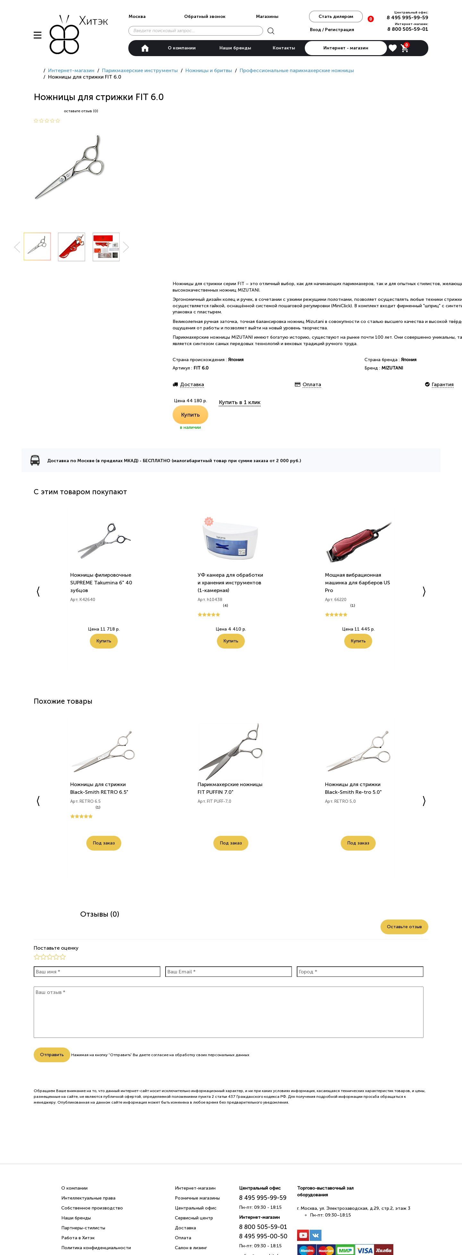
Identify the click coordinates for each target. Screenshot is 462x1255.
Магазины (267, 16)
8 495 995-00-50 (263, 1236)
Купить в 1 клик (240, 402)
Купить (190, 414)
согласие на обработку (173, 1055)
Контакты (284, 48)
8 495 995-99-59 (407, 17)
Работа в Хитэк (78, 1238)
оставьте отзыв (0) (81, 111)
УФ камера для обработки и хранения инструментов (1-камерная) (230, 583)
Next (126, 247)
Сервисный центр (194, 1218)
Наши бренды (235, 48)
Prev (17, 247)
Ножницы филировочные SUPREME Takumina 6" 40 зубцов (102, 583)
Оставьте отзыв (404, 926)
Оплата (183, 1238)
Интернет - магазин (345, 48)
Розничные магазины (197, 1198)
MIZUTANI (392, 368)
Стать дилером (336, 16)
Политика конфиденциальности (96, 1248)
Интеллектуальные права (88, 1198)
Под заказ (104, 843)
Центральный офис (196, 1208)
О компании (182, 48)
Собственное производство (92, 1208)
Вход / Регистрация (332, 29)
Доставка (185, 1228)
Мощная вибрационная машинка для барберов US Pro (357, 583)
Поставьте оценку (56, 948)
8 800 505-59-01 (407, 29)
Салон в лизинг (191, 1248)
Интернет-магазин (195, 1188)
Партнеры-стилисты (83, 1228)
